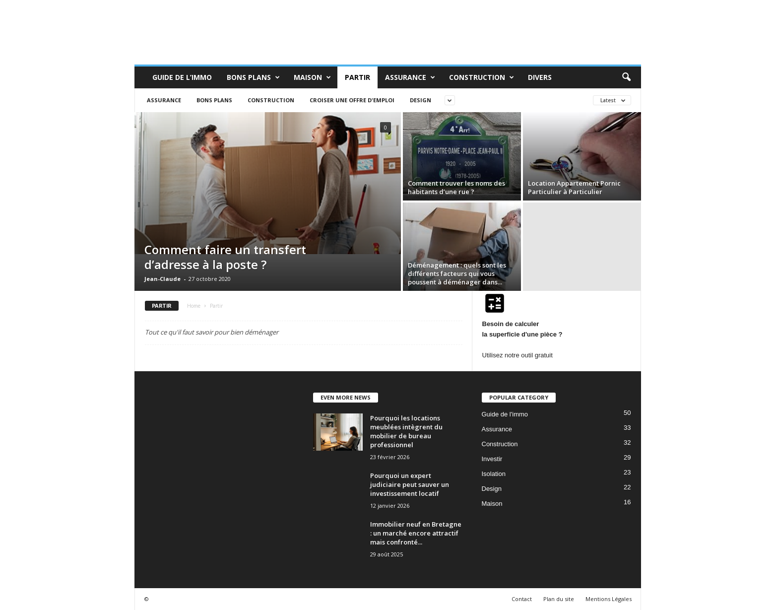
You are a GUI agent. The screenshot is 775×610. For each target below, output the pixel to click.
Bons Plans (253, 77)
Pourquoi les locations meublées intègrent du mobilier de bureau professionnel (406, 431)
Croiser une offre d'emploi (352, 100)
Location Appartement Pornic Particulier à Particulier (574, 187)
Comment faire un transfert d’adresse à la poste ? (225, 256)
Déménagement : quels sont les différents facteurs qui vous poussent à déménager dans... (457, 273)
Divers (540, 77)
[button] (626, 77)
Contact (522, 599)
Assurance (410, 77)
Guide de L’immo (182, 77)
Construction (481, 77)
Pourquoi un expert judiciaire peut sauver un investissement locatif (409, 484)
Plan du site (558, 599)
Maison (312, 77)
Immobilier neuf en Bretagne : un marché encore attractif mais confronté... (415, 533)
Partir (357, 77)
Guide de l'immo (505, 414)
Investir (492, 459)
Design (420, 100)
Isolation (494, 473)
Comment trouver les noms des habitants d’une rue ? (456, 187)
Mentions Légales (608, 599)
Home (193, 305)
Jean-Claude (162, 278)
